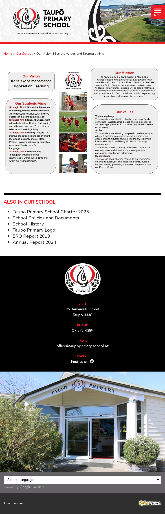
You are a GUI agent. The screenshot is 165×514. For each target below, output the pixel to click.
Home (8, 53)
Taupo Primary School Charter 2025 (51, 212)
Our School (24, 53)
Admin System (13, 503)
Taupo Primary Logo (34, 230)
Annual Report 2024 (34, 242)
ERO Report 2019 (31, 236)
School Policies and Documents (46, 218)
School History (28, 224)
